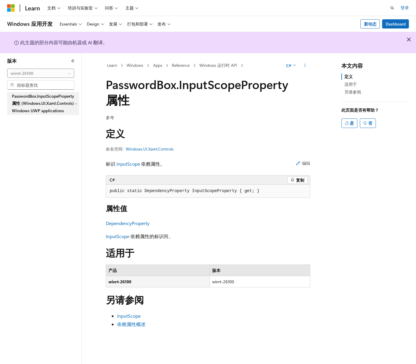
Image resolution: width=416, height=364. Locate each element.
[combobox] (40, 73)
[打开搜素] (392, 8)
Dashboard (396, 24)
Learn (112, 65)
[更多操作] (305, 65)
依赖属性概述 (131, 324)
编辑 (303, 163)
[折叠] (73, 61)
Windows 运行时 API (218, 65)
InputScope (128, 164)
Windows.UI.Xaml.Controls (150, 149)
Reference (181, 65)
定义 (348, 76)
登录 (405, 7)
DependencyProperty (127, 223)
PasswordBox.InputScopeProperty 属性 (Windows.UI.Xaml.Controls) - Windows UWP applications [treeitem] (44, 103)
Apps (157, 65)
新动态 (370, 24)
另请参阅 (352, 92)
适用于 (350, 84)
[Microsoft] (11, 8)
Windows (135, 65)
